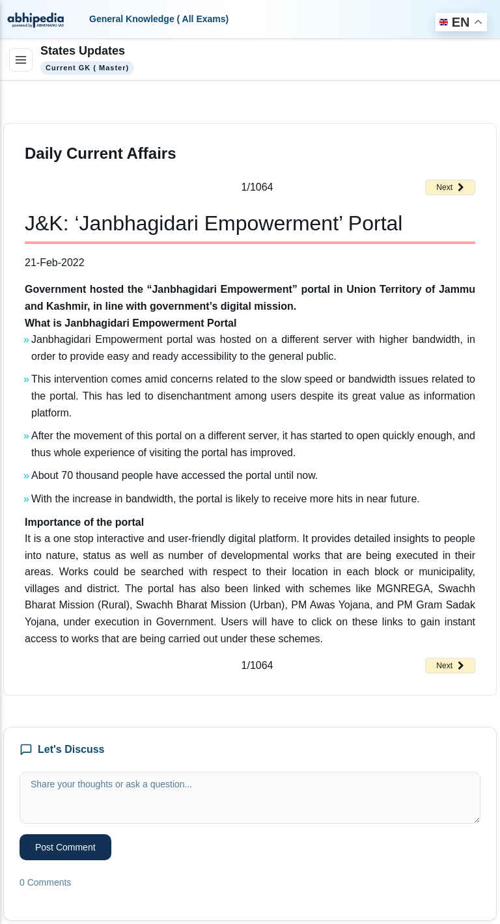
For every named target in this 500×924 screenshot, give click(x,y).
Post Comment (65, 847)
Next (450, 187)
